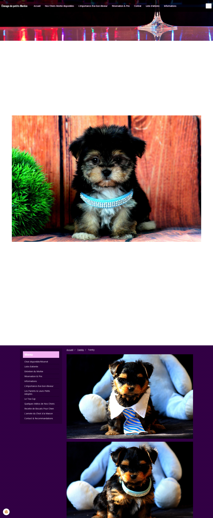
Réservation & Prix (121, 5)
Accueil (37, 5)
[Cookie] (6, 512)
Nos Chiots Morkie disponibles (59, 5)
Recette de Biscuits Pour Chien (39, 408)
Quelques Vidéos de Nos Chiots (39, 403)
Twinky (80, 349)
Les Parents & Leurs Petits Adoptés (37, 392)
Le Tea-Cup (30, 398)
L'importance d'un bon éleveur (92, 5)
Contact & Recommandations (38, 418)
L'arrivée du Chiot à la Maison (38, 413)
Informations (170, 5)
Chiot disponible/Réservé (36, 361)
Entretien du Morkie (33, 371)
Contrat (137, 5)
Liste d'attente (152, 5)
